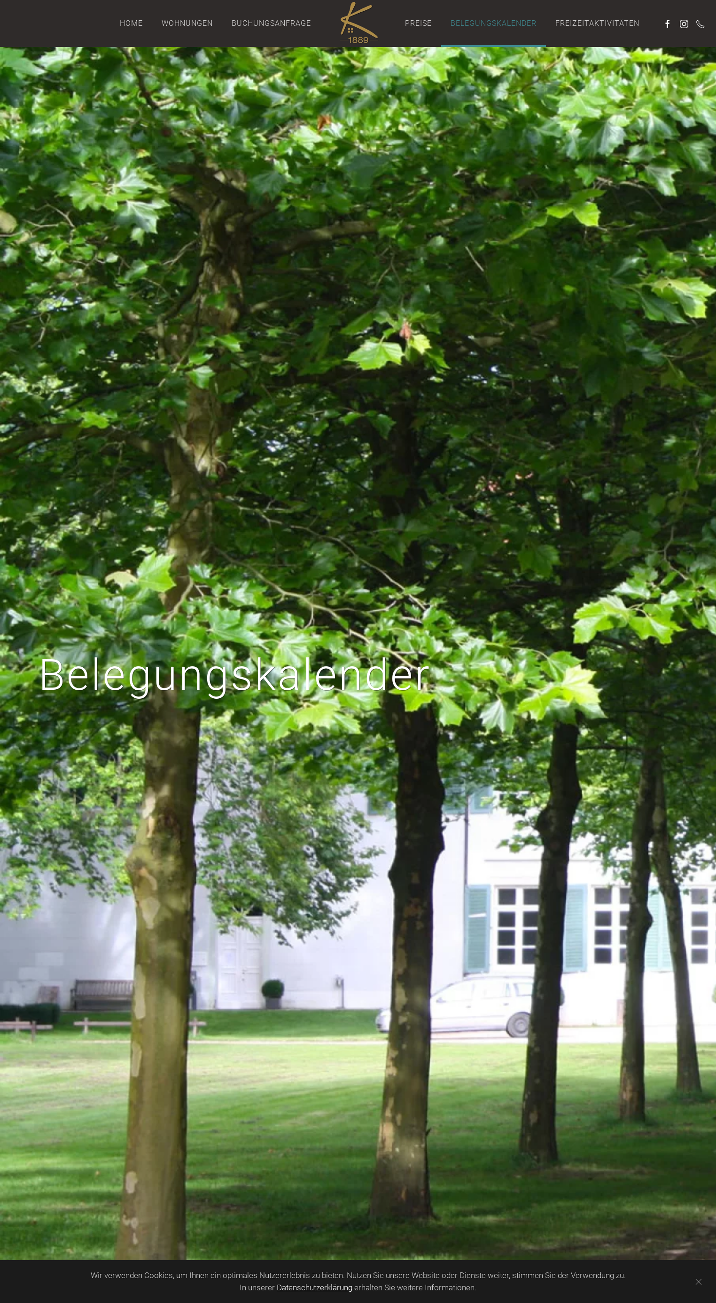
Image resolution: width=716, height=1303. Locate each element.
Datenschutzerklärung (314, 1287)
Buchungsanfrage (271, 23)
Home (131, 23)
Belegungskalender (494, 23)
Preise (418, 23)
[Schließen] (698, 1282)
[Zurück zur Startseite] (358, 23)
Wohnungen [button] (187, 23)
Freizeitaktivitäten (597, 23)
